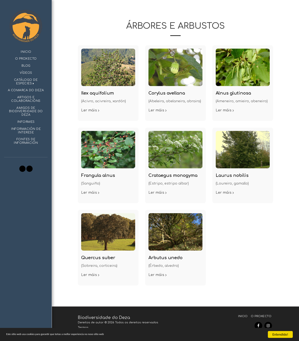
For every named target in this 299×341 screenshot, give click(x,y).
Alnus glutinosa (233, 93)
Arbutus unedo (165, 257)
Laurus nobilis (232, 175)
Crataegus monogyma (172, 175)
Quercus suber (98, 257)
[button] (26, 82)
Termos (83, 327)
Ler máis (90, 110)
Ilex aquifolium (97, 93)
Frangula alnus (98, 175)
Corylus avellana (166, 93)
